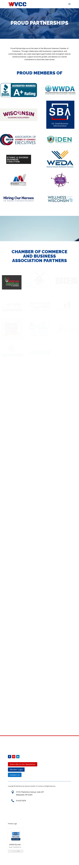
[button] (69, 5)
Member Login (16, 769)
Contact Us (15, 775)
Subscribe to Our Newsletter (22, 764)
